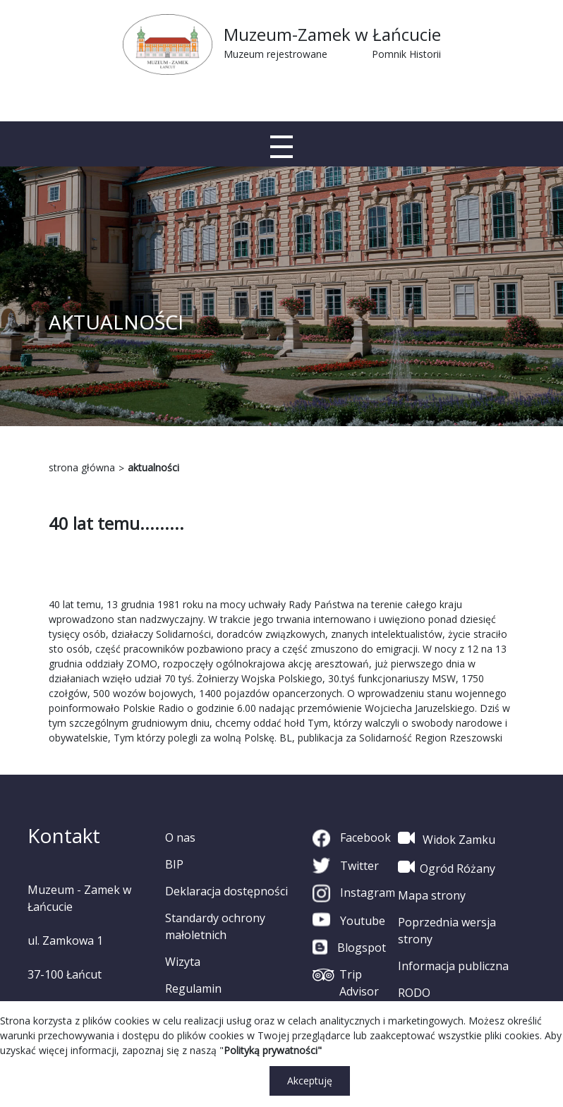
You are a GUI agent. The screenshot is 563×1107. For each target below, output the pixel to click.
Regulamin (193, 988)
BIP (174, 864)
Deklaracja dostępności (226, 891)
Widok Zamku (446, 838)
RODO (414, 992)
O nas (180, 837)
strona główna (82, 467)
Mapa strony (432, 895)
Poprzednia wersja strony (447, 930)
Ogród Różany (446, 867)
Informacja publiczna (453, 966)
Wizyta (182, 961)
